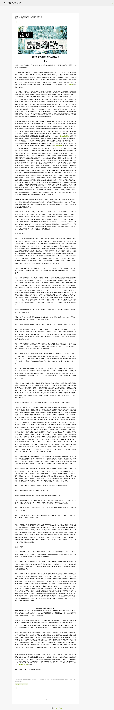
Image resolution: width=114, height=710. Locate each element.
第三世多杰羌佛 (58, 146)
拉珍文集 (17, 684)
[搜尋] (23, 3)
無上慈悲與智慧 (12, 2)
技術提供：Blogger (57, 708)
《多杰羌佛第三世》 (64, 136)
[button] (16, 22)
